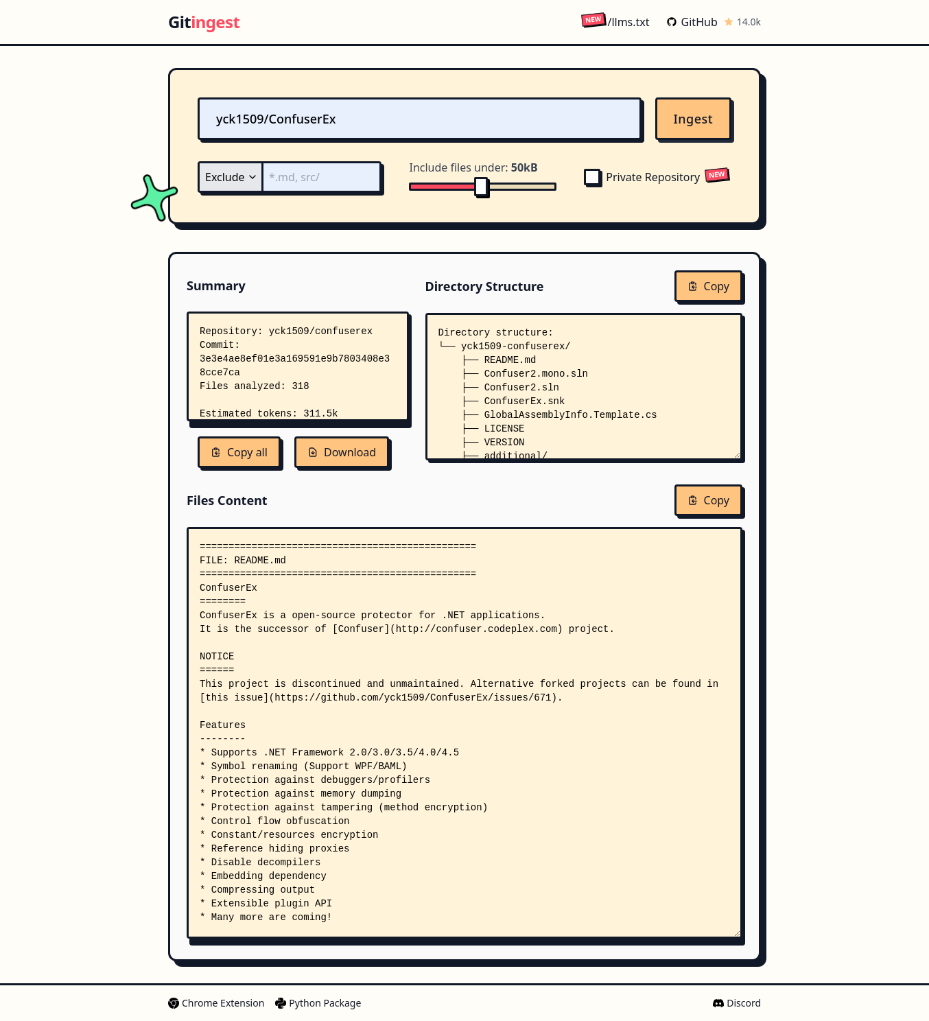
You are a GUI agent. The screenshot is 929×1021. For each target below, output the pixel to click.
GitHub (692, 22)
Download (341, 452)
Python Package (318, 1002)
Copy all (239, 452)
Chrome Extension (216, 1002)
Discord (737, 1002)
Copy (708, 286)
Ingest (694, 118)
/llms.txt (615, 22)
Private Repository (642, 177)
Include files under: (473, 167)
